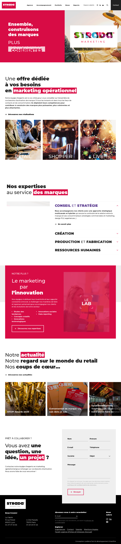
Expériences (60, 529)
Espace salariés (89, 5)
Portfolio (58, 5)
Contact (70, 529)
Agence (30, 5)
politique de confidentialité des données (82, 485)
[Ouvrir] (117, 233)
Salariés (79, 529)
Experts (76, 5)
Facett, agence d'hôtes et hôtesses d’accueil (73, 532)
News (67, 5)
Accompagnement (44, 5)
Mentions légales (91, 529)
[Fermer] (117, 206)
